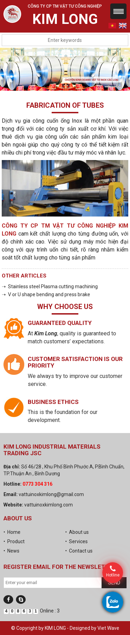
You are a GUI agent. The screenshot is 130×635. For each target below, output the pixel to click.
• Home (11, 532)
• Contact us (79, 551)
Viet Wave (108, 628)
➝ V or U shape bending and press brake (46, 294)
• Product (14, 541)
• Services (76, 541)
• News (11, 551)
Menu (118, 11)
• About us (77, 532)
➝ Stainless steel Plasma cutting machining (50, 286)
